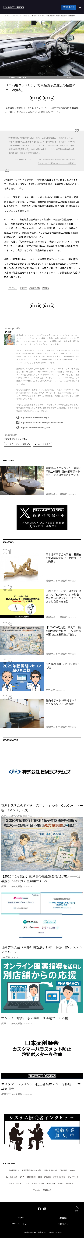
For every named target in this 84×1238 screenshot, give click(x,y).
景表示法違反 (34, 288)
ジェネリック (73, 1177)
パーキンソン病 (15, 1184)
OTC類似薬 (31, 1177)
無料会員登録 (68, 7)
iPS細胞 (47, 1177)
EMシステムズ (11, 1177)
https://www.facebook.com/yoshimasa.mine (39, 422)
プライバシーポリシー (21, 1224)
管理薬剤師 (46, 1190)
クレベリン (12, 288)
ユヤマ (26, 1184)
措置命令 (23, 288)
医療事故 (36, 1190)
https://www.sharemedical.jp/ (32, 417)
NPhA (22, 1177)
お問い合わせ (63, 1224)
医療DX (61, 1184)
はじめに (21, 1218)
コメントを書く (42, 444)
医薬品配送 (50, 1184)
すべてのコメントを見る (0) (18, 444)
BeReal (72, 1170)
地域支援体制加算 (50, 1170)
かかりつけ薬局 (59, 1177)
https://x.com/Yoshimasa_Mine (33, 427)
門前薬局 (63, 1170)
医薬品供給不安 (38, 1184)
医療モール (70, 1184)
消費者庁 (45, 288)
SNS (40, 1177)
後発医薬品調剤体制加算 (31, 1170)
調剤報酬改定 (14, 1170)
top (76, 1211)
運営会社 (63, 1218)
